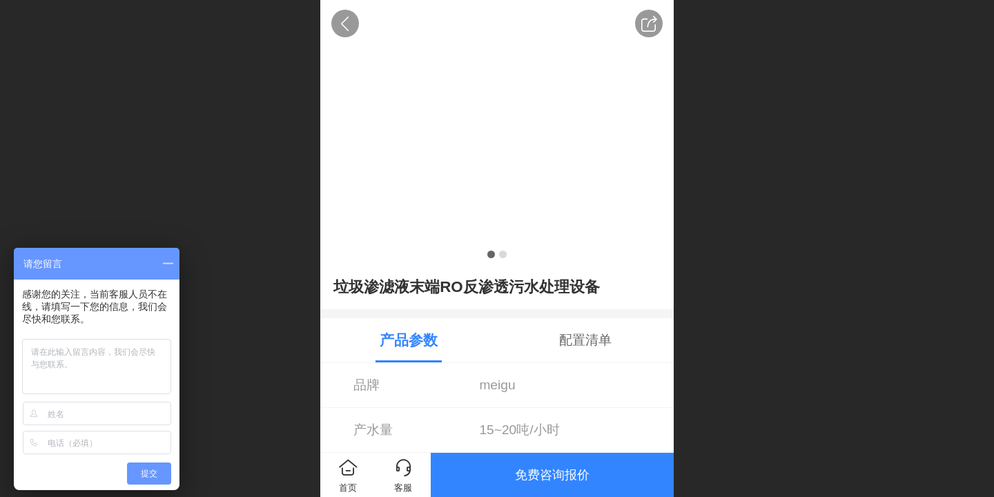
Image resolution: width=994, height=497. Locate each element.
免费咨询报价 (552, 475)
